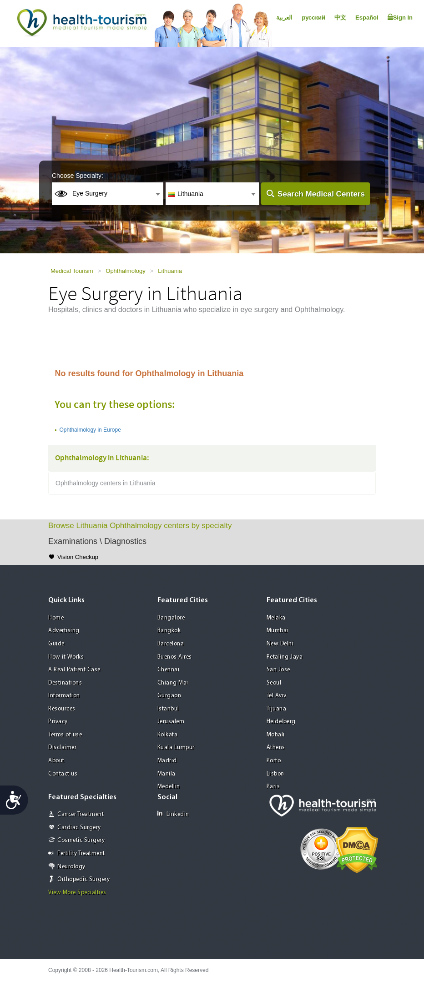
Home (56, 618)
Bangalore (171, 618)
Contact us (62, 774)
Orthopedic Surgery (83, 879)
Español (367, 17)
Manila (166, 774)
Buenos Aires (174, 657)
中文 (340, 17)
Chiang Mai (172, 683)
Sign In (400, 17)
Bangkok (169, 631)
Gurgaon (169, 696)
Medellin (168, 787)
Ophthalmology (125, 270)
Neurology (71, 867)
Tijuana (277, 709)
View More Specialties (77, 893)
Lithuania (170, 270)
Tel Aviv (277, 696)
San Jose (278, 670)
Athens (276, 747)
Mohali (276, 735)
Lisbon (275, 774)
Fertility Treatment (81, 853)
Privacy (58, 722)
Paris (273, 787)
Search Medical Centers (321, 194)
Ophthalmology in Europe (90, 430)
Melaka (276, 618)
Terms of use (65, 735)
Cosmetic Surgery (81, 840)
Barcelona (170, 644)
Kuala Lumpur (176, 747)
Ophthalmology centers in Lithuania (105, 483)
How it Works (66, 657)
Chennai (168, 670)
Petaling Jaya (285, 657)
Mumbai (277, 631)
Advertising (64, 631)
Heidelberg (281, 722)
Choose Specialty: (77, 175)
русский (313, 17)
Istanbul (168, 709)
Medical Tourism (71, 270)
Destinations (65, 683)
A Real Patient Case (74, 670)
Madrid (167, 761)
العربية (284, 17)
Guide (56, 644)
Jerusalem (171, 722)
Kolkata (167, 735)
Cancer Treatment (80, 814)
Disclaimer (62, 747)
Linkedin (173, 814)
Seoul (274, 683)
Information (64, 696)
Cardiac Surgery (79, 828)
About (56, 761)
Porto (274, 761)
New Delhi (280, 644)
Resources (62, 709)
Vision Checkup (77, 557)
